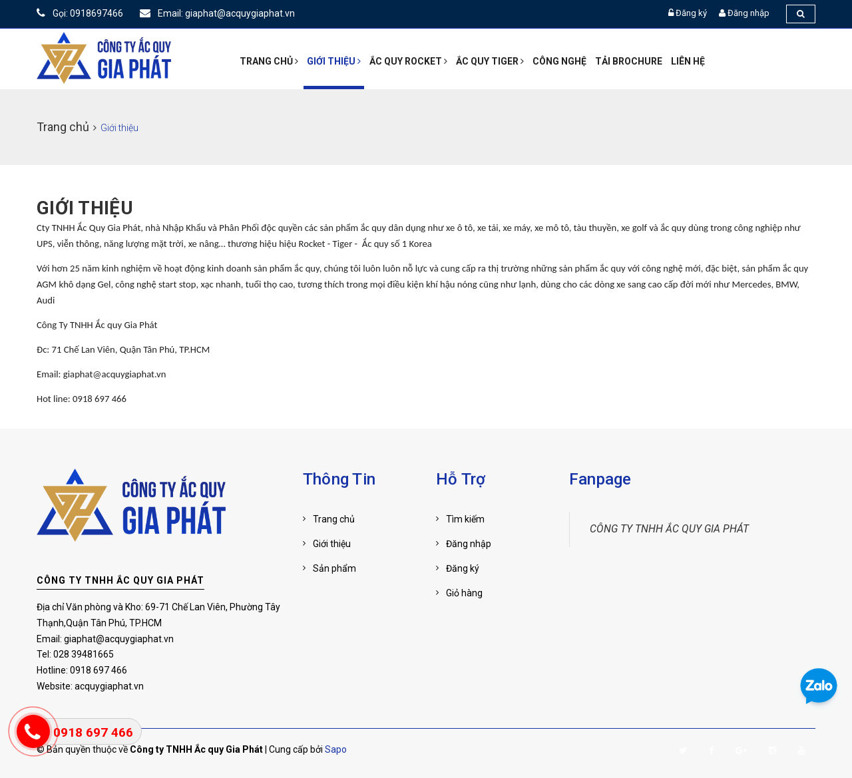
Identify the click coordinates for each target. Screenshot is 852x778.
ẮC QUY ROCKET (408, 61)
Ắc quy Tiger (490, 61)
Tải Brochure (628, 61)
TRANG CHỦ (269, 61)
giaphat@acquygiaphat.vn (119, 639)
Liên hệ (688, 61)
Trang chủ (334, 519)
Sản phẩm (334, 568)
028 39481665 (83, 654)
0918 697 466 (98, 670)
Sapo (336, 749)
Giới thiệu (334, 61)
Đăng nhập (748, 13)
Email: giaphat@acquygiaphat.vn (217, 13)
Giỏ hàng (464, 593)
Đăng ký (691, 13)
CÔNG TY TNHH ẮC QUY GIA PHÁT (120, 580)
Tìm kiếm (465, 519)
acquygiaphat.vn (109, 686)
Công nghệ (559, 61)
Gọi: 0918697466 (80, 13)
